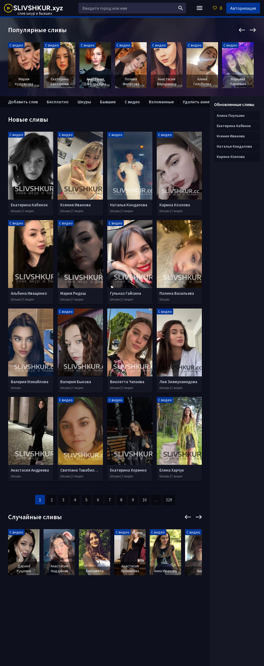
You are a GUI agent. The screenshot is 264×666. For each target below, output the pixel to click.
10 (144, 499)
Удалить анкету (198, 101)
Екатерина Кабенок (234, 125)
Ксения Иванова (231, 136)
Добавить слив (23, 101)
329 (169, 499)
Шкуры (84, 101)
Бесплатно (58, 101)
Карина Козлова (231, 156)
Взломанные (161, 101)
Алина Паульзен (231, 115)
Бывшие (108, 101)
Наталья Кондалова (234, 146)
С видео (132, 101)
